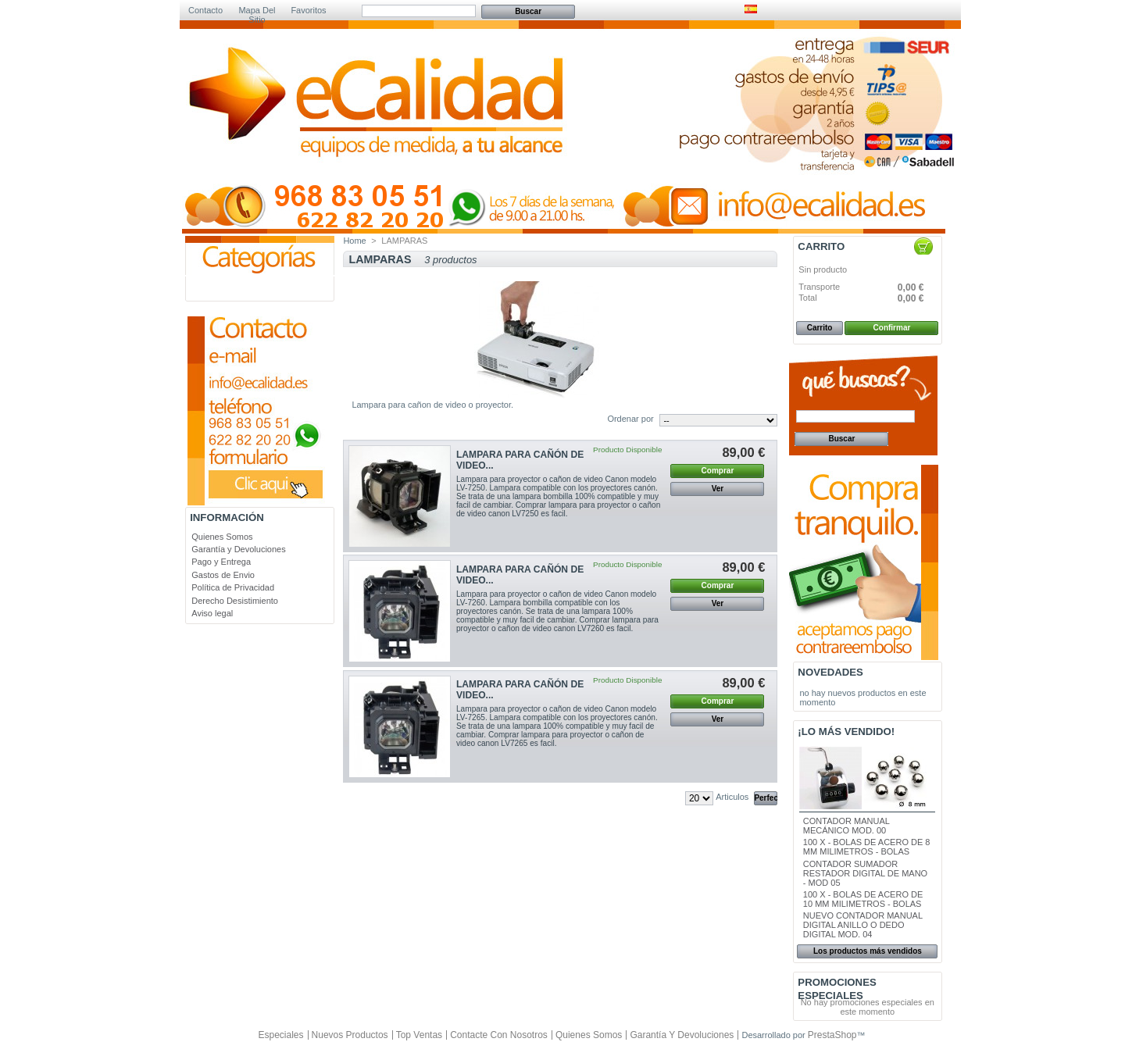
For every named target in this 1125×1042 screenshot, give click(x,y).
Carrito (821, 246)
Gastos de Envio (223, 575)
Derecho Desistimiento (234, 600)
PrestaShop (832, 1035)
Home (354, 240)
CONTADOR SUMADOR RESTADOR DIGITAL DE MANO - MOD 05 (865, 873)
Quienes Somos (221, 536)
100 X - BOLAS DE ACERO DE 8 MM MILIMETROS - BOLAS (866, 846)
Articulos (732, 796)
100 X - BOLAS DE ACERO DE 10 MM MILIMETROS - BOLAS (863, 899)
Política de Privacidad (232, 587)
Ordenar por (630, 418)
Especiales (280, 1035)
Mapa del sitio (256, 11)
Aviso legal (212, 613)
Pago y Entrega (221, 561)
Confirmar (892, 327)
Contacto (205, 10)
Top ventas (419, 1035)
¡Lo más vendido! (846, 731)
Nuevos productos (350, 1035)
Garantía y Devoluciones (238, 549)
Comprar (718, 470)
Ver (718, 488)
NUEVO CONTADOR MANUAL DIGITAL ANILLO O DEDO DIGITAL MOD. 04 (863, 925)
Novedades (830, 672)
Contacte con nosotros (499, 1035)
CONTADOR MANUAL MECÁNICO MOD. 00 (846, 825)
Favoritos (308, 10)
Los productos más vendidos (867, 951)
